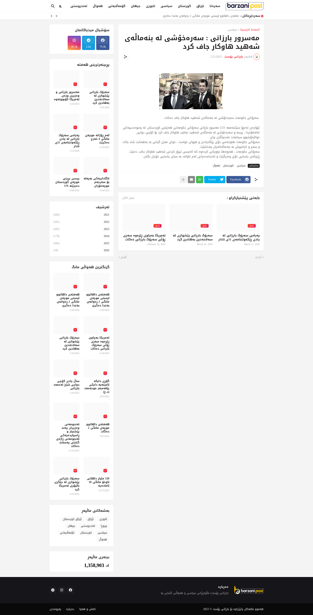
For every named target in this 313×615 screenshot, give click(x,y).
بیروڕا (104, 526)
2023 (81, 229)
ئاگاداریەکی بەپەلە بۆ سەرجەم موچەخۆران (96, 182)
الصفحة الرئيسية (250, 30)
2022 (81, 222)
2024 (81, 236)
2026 (81, 250)
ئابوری (150, 6)
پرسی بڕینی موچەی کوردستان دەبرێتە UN (67, 182)
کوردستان (228, 166)
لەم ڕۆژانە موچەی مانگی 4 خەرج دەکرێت (97, 139)
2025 (81, 243)
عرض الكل (128, 198)
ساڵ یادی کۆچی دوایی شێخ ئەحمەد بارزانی (66, 384)
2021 (81, 215)
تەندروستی (78, 6)
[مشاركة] (125, 57)
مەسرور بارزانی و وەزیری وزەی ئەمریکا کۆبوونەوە (66, 95)
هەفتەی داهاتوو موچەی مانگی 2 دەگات (97, 428)
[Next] (51, 16)
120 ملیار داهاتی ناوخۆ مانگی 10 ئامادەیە (98, 482)
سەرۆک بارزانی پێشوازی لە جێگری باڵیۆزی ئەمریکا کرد (66, 484)
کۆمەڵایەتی (116, 6)
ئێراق (200, 6)
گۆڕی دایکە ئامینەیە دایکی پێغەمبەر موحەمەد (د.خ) (96, 386)
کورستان (184, 6)
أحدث (258, 257)
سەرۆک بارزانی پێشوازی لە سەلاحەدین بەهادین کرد (193, 237)
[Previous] (56, 16)
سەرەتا (215, 6)
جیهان (135, 6)
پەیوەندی (55, 609)
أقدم (124, 257)
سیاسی (166, 6)
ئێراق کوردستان (72, 519)
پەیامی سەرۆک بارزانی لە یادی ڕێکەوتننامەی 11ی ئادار (239, 237)
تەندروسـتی (88, 526)
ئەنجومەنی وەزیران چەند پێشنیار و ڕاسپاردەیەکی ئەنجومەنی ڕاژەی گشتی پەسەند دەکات (67, 435)
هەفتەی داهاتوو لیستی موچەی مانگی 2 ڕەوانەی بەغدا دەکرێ (200, 16)
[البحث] (53, 6)
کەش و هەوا (87, 609)
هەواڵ (98, 6)
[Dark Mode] (60, 6)
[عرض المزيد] (183, 179)
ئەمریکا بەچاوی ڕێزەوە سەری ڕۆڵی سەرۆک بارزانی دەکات (144, 237)
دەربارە (70, 609)
